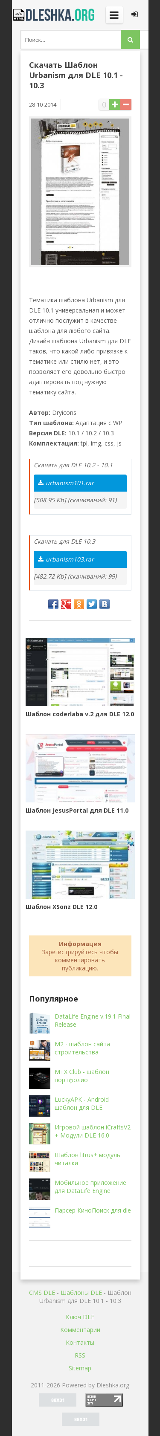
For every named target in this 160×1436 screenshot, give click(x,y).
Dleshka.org (54, 15)
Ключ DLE (80, 1317)
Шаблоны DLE (81, 1292)
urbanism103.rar (66, 559)
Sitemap (80, 1368)
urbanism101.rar (66, 483)
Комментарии (80, 1330)
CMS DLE (42, 1292)
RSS (80, 1355)
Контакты (80, 1342)
